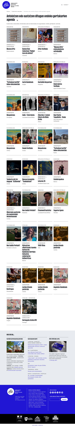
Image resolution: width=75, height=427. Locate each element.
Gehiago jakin (37, 406)
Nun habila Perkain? (29, 210)
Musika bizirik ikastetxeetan (35, 371)
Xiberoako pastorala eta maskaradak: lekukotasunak (13, 214)
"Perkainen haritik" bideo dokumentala (13, 83)
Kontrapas (10, 289)
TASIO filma (41, 245)
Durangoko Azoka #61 (29, 320)
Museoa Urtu (11, 49)
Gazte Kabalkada (27, 82)
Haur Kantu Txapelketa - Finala (60, 116)
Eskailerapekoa (59, 179)
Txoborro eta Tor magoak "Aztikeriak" (14, 180)
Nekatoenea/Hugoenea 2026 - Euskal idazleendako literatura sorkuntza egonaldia (37, 346)
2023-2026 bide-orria (54, 339)
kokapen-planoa (18, 367)
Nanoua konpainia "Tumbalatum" (28, 180)
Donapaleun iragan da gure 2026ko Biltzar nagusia (37, 366)
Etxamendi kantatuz (44, 210)
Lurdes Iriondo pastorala (58, 246)
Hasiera (8, 11)
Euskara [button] (66, 4)
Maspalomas (11, 115)
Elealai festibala (27, 148)
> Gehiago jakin (53, 360)
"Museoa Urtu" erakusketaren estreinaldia (59, 49)
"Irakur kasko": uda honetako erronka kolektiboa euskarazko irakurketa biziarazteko (37, 359)
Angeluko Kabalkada (60, 287)
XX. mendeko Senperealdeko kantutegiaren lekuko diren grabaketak (35, 377)
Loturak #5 (41, 181)
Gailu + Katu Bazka (28, 115)
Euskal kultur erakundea (17, 11)
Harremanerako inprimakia (14, 370)
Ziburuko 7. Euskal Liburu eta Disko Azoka (44, 117)
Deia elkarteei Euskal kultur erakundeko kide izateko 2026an (36, 353)
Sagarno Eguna (59, 210)
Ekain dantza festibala (58, 85)
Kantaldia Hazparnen (45, 82)
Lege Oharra (35, 425)
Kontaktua (40, 425)
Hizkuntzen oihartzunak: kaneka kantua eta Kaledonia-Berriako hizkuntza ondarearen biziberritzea (29, 251)
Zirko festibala (43, 49)
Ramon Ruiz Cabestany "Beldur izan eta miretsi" (28, 51)
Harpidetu (64, 399)
